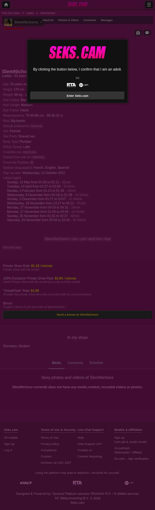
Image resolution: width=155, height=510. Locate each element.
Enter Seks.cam (77, 95)
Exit (77, 78)
